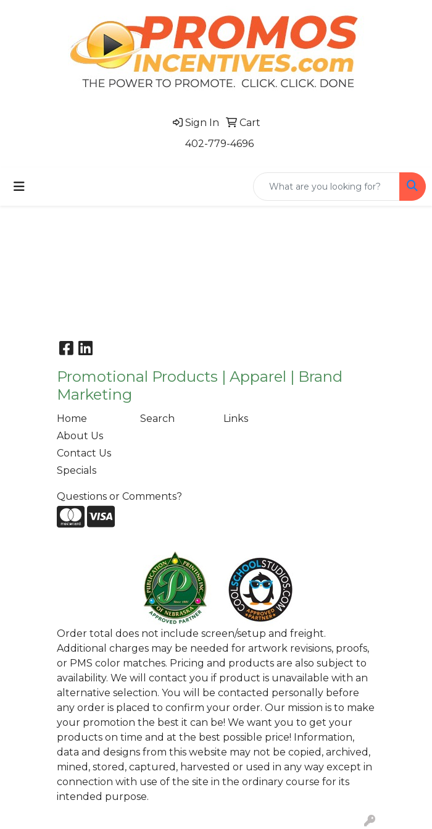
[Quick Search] (326, 186)
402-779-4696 (219, 143)
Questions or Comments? (119, 496)
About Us (80, 436)
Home (72, 418)
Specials (76, 470)
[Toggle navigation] (19, 186)
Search (157, 418)
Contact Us (84, 453)
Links (235, 418)
